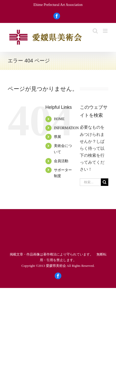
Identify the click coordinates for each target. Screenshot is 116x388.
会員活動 (61, 161)
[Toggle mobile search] (95, 31)
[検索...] (90, 182)
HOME (59, 119)
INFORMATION (66, 128)
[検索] (104, 182)
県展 (57, 137)
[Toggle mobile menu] (105, 31)
